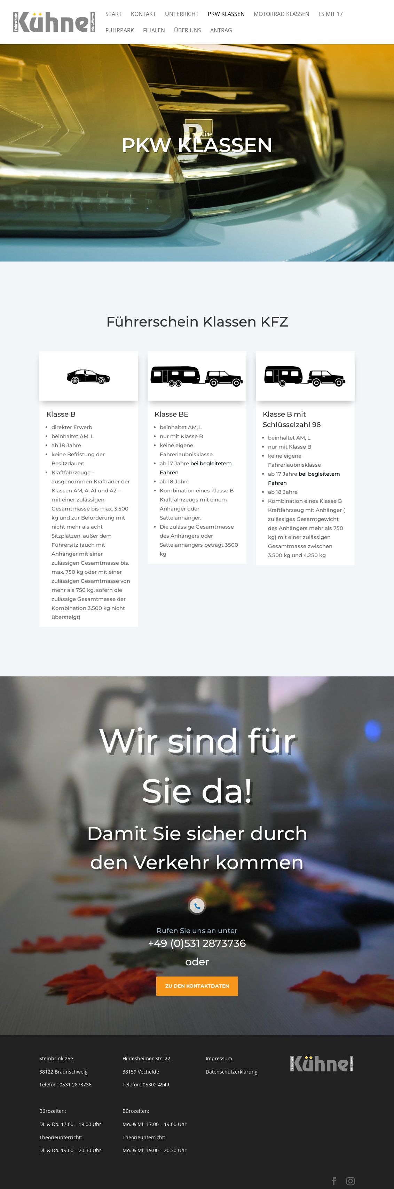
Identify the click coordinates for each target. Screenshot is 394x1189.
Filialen (154, 31)
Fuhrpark (119, 31)
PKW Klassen (226, 14)
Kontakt (143, 14)
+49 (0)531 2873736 (197, 943)
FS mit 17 (330, 14)
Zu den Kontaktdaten (197, 986)
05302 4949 (156, 1084)
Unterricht (182, 14)
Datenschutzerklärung (232, 1071)
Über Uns (187, 31)
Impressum (219, 1058)
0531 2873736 (76, 1084)
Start (113, 14)
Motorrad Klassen (281, 14)
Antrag (221, 31)
